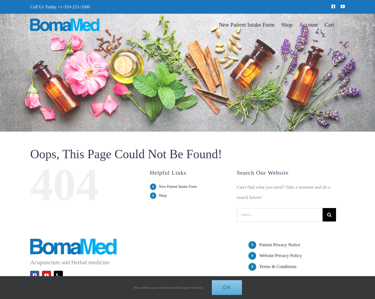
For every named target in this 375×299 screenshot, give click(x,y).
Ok (227, 287)
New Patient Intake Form (178, 187)
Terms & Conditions (278, 266)
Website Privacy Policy (280, 255)
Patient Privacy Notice (279, 244)
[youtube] (343, 6)
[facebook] (333, 6)
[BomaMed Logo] (64, 20)
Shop (163, 196)
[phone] (58, 275)
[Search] (329, 214)
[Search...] (280, 214)
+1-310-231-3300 (74, 6)
